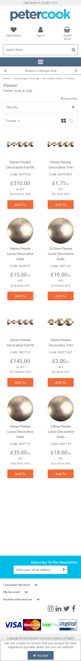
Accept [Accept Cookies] (40, 655)
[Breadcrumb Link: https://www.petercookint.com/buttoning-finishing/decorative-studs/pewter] (70, 78)
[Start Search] (73, 49)
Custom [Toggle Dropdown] (11, 117)
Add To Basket (20, 202)
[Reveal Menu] (40, 61)
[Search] (36, 49)
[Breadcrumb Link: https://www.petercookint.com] (6, 78)
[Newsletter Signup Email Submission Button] (64, 569)
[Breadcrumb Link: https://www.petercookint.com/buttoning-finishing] (26, 78)
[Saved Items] (13, 31)
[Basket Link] (67, 33)
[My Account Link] (40, 31)
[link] (51, 608)
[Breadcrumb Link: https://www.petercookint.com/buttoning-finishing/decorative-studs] (52, 78)
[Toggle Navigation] (40, 62)
